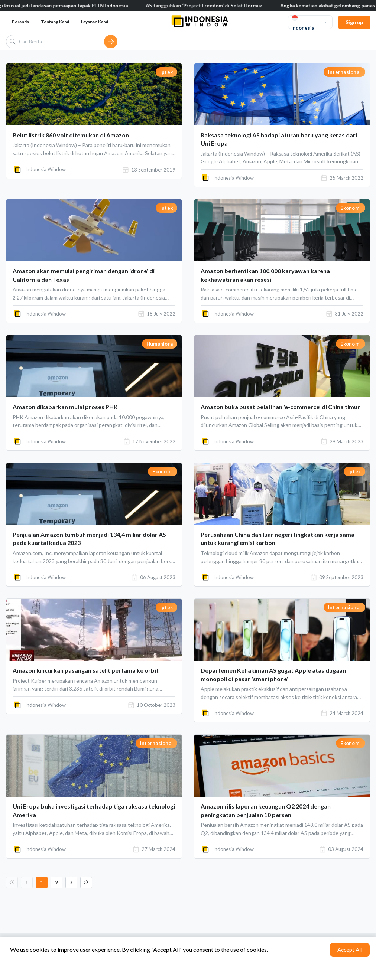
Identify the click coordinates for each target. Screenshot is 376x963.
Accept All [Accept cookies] (349, 949)
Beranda (20, 22)
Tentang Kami (55, 22)
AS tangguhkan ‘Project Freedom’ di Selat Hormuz (214, 6)
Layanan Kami (94, 22)
